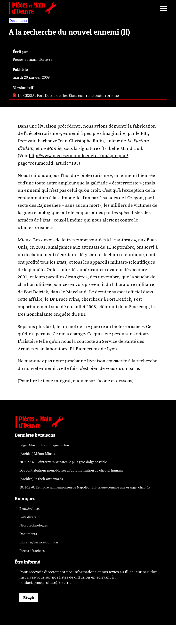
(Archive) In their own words (41, 479)
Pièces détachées (32, 551)
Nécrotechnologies (33, 525)
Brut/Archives (29, 508)
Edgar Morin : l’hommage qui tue (44, 445)
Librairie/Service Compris (38, 542)
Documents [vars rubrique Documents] (18, 20)
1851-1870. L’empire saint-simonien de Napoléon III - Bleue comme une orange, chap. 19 (85, 487)
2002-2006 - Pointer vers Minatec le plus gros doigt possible (63, 462)
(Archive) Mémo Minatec (38, 453)
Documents (28, 534)
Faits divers (27, 517)
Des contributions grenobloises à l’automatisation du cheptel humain (71, 470)
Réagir (28, 597)
